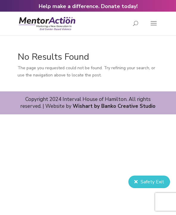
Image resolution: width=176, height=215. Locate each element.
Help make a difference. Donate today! (88, 6)
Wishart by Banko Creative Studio (114, 106)
